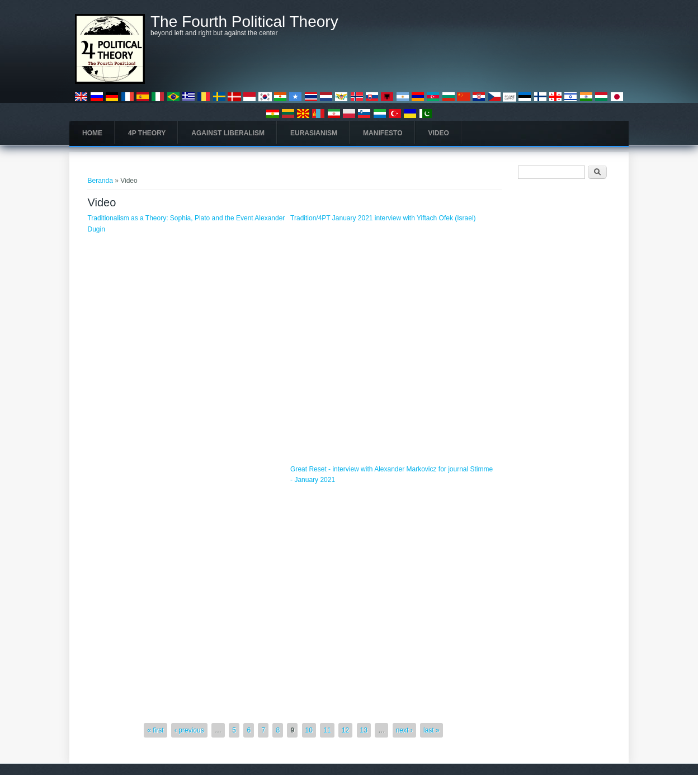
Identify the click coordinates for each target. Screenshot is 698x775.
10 (309, 730)
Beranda (99, 181)
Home (92, 133)
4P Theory (147, 133)
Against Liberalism (228, 133)
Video (438, 133)
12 (345, 730)
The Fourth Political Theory (244, 22)
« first (155, 730)
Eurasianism (313, 133)
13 (363, 730)
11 (327, 730)
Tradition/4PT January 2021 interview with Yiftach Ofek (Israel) (382, 218)
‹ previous (189, 730)
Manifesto (382, 133)
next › (404, 730)
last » (431, 730)
